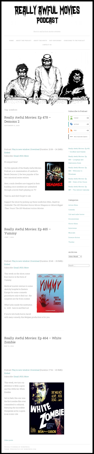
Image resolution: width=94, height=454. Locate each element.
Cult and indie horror (76, 214)
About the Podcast (23, 40)
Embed (7, 152)
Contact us (47, 45)
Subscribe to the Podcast (74, 40)
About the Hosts (40, 40)
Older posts (8, 440)
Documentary (73, 219)
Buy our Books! (55, 40)
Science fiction (74, 237)
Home (11, 40)
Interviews (72, 228)
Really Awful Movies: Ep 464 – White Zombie (33, 339)
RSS (21, 156)
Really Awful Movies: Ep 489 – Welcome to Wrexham (77, 171)
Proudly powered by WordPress (17, 446)
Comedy (71, 210)
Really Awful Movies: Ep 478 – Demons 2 (28, 119)
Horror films (73, 224)
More (27, 156)
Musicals (71, 233)
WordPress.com (30, 448)
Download (35, 149)
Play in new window (21, 149)
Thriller (71, 242)
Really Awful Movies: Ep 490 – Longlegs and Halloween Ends (77, 159)
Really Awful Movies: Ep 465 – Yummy (28, 231)
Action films (73, 205)
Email (16, 156)
